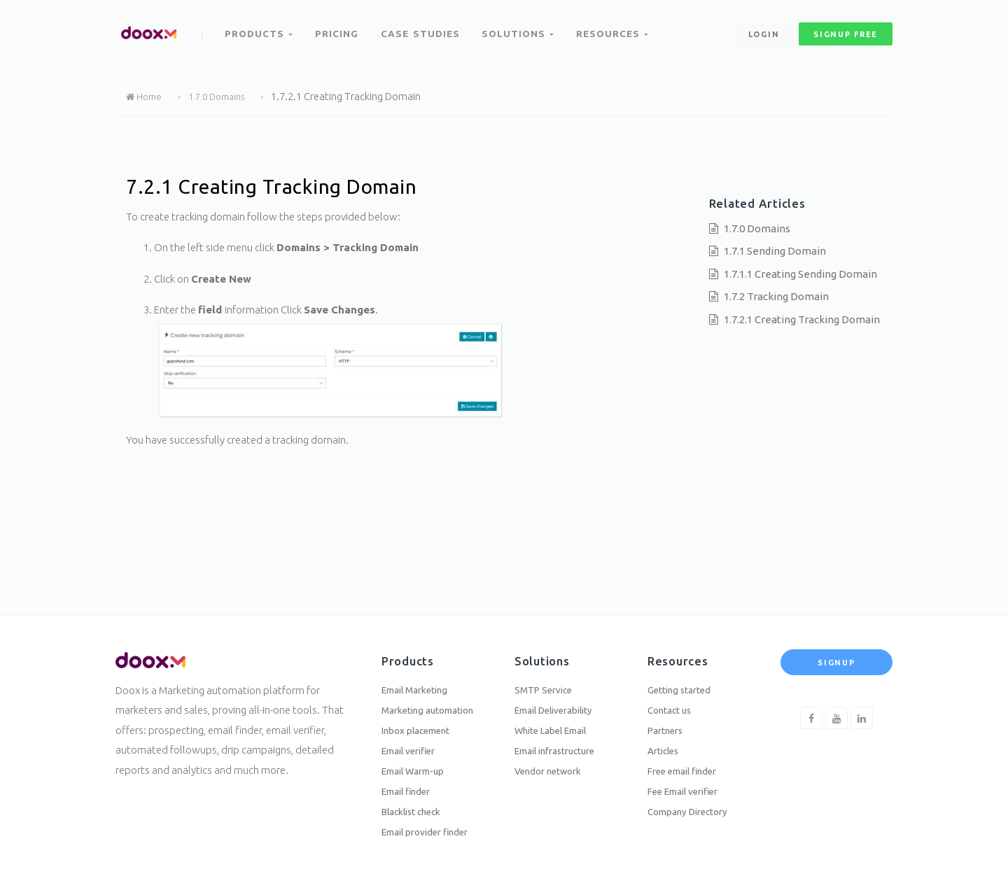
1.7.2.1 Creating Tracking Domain (802, 319)
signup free (845, 27)
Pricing (339, 26)
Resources (615, 26)
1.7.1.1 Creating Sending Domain (800, 274)
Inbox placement (422, 717)
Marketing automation (435, 694)
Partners (669, 717)
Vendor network (553, 762)
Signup (836, 644)
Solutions (520, 26)
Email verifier (414, 740)
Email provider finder (433, 831)
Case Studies (423, 26)
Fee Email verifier (691, 785)
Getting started (684, 671)
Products (260, 26)
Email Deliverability (561, 694)
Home (146, 96)
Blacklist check (417, 808)
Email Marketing (421, 671)
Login (763, 27)
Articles (666, 740)
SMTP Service (547, 671)
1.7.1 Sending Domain (775, 251)
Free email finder (689, 762)
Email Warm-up (419, 762)
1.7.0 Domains (225, 96)
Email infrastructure (562, 740)
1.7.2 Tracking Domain (776, 296)
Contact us (673, 694)
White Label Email (558, 717)
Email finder (411, 785)
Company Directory (694, 808)
